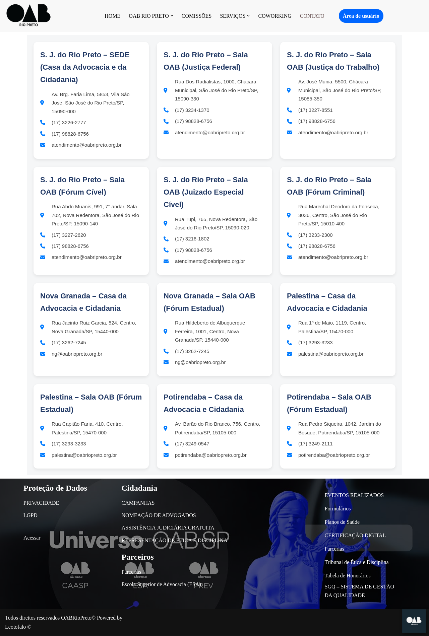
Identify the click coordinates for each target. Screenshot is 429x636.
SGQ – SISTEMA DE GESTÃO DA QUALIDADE (359, 591)
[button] (172, 15)
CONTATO (312, 16)
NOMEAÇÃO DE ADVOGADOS (159, 516)
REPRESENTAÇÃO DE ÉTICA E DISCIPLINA (175, 541)
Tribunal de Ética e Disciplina (357, 562)
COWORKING (275, 16)
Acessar (32, 538)
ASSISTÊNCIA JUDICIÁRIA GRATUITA (168, 528)
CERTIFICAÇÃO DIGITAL (355, 536)
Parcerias (131, 572)
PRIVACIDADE (41, 503)
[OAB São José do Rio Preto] (28, 16)
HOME (112, 16)
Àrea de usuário (361, 16)
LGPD (30, 516)
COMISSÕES (197, 16)
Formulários (338, 509)
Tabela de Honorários (348, 576)
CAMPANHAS (138, 503)
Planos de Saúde (342, 522)
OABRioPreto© (78, 618)
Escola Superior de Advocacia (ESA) (161, 584)
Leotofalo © (18, 627)
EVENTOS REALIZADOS (354, 495)
